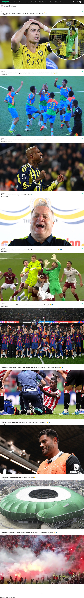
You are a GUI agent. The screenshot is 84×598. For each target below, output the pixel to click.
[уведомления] (73, 1)
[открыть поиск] (70, 1)
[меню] (11, 1)
